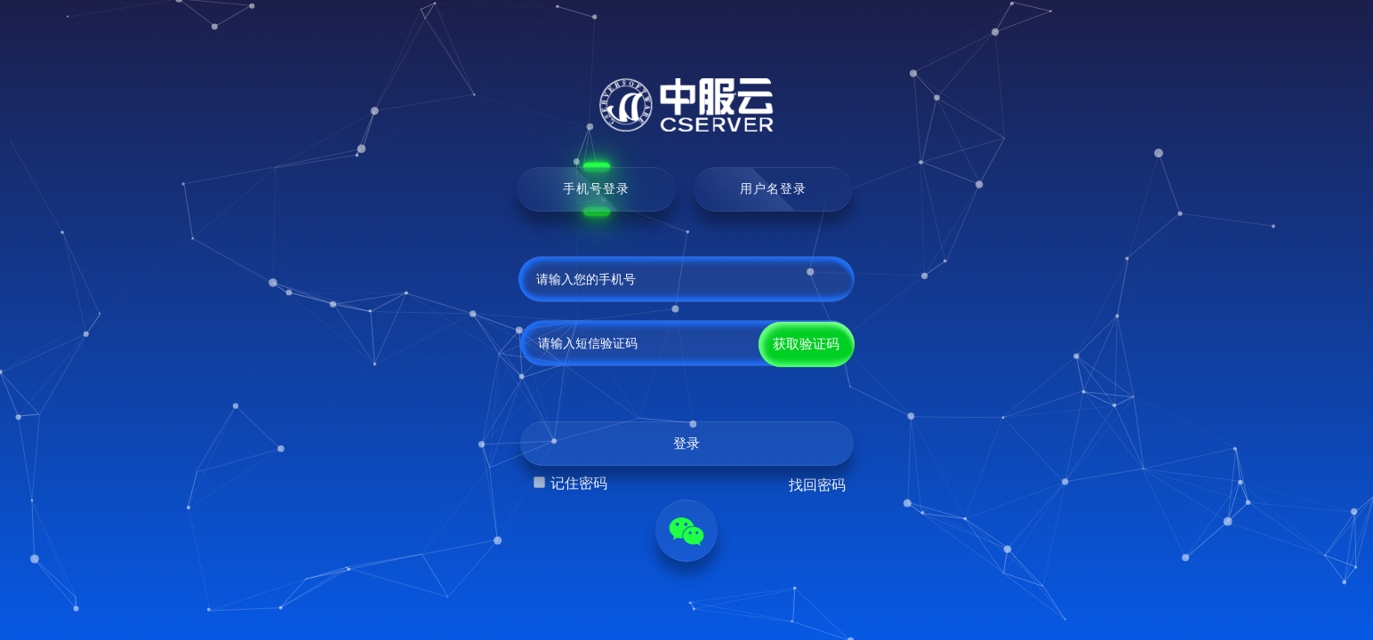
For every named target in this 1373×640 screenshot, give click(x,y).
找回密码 (817, 484)
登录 (686, 444)
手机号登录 (596, 188)
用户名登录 (773, 188)
